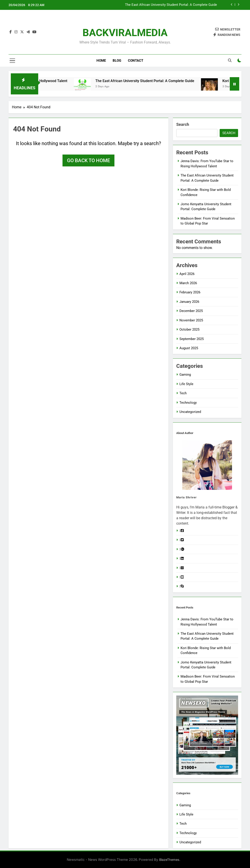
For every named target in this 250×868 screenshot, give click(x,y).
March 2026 (188, 283)
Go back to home (88, 160)
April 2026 (186, 274)
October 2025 (189, 329)
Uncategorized (190, 412)
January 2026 (189, 302)
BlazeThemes (169, 859)
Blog (117, 61)
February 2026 (189, 292)
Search (182, 124)
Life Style (186, 384)
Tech (183, 393)
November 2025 (191, 320)
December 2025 (191, 311)
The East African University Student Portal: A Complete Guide (183, 81)
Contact (135, 61)
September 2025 (191, 339)
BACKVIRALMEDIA (125, 33)
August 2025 (188, 348)
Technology (188, 403)
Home (101, 61)
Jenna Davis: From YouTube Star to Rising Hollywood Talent (172, 5)
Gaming (185, 375)
